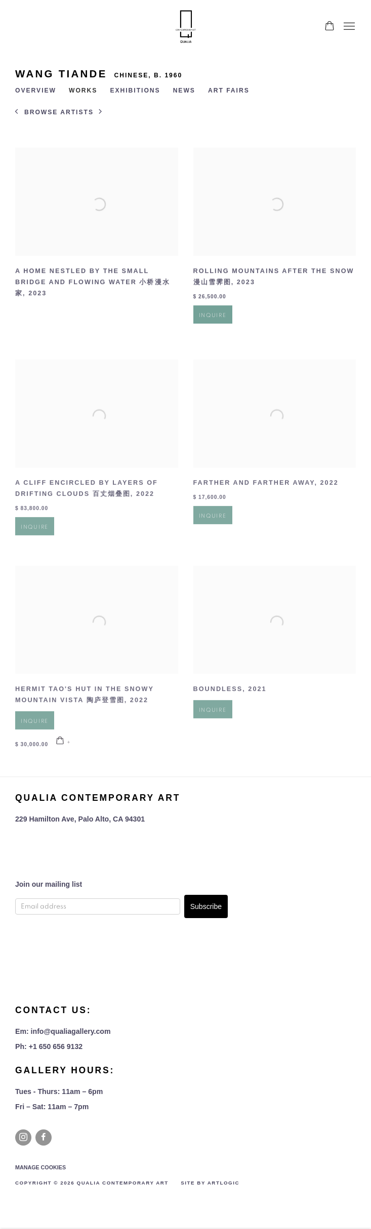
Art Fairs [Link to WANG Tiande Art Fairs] (229, 90)
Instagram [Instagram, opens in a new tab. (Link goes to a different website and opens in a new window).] (23, 1137)
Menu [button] (348, 26)
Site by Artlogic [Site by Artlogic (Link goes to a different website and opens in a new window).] (210, 1183)
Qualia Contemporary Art (186, 26)
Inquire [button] (213, 323)
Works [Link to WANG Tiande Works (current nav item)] (83, 90)
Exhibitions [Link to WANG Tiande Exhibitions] (135, 90)
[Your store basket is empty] (329, 26)
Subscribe (206, 906)
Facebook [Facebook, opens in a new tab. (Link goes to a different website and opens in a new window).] (43, 1137)
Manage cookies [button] (40, 1167)
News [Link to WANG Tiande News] (184, 90)
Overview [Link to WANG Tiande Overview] (35, 90)
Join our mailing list (48, 884)
